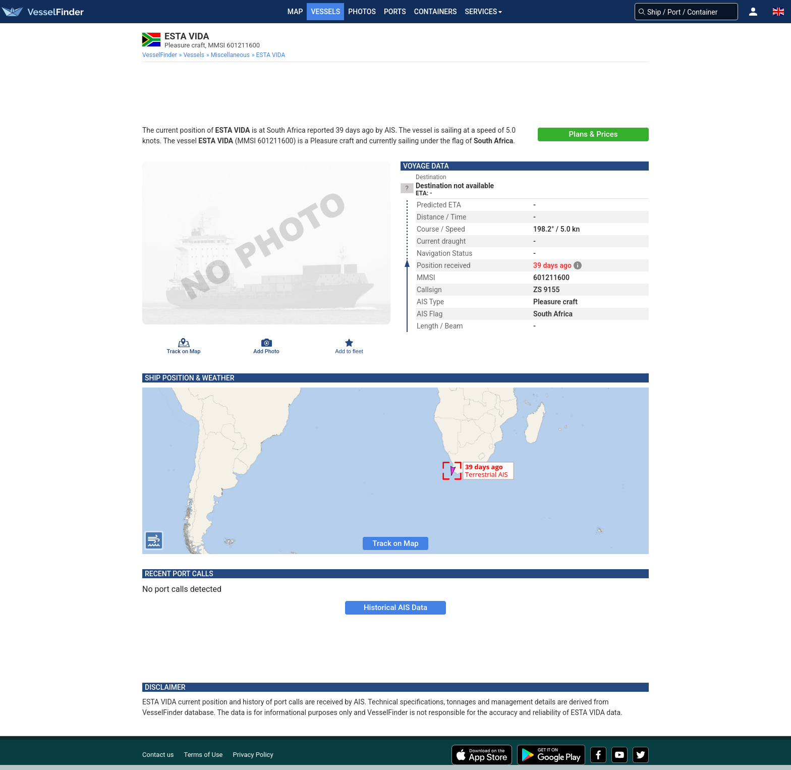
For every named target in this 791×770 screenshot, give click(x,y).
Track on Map (395, 543)
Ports (395, 12)
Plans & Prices (593, 134)
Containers (435, 12)
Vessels (325, 12)
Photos (362, 12)
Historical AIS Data (395, 607)
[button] (753, 11)
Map (295, 12)
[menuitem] (160, 55)
